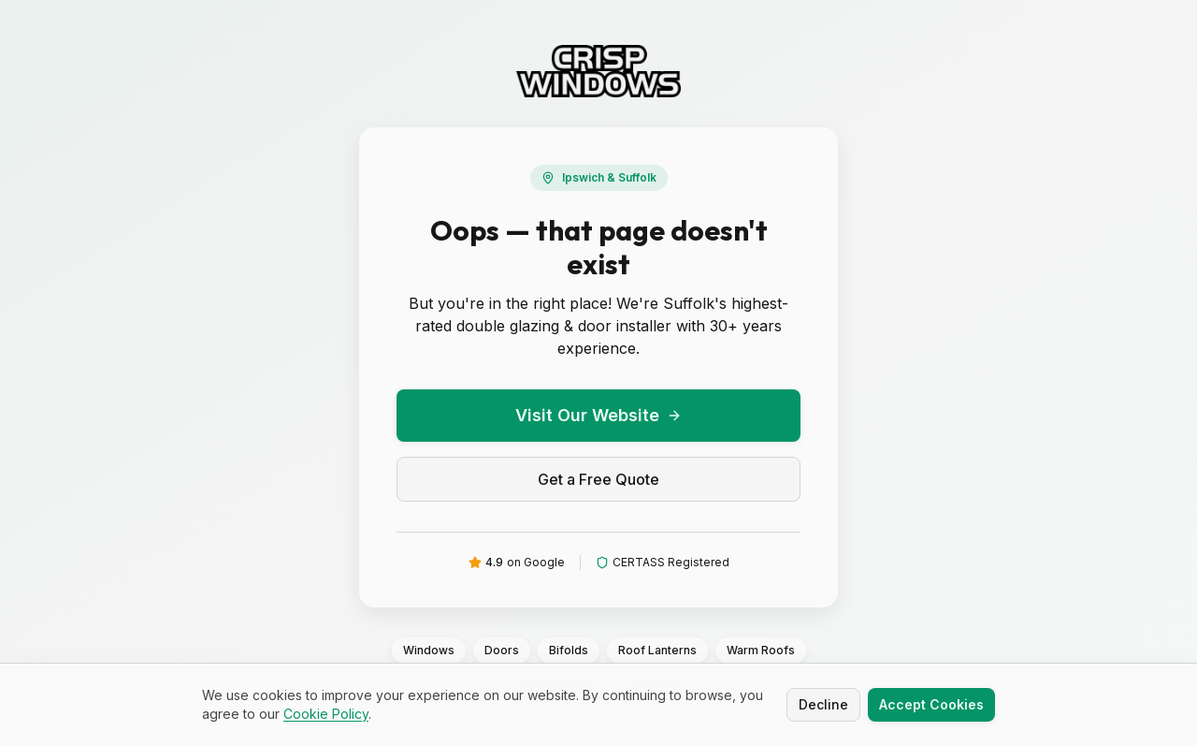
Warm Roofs (761, 650)
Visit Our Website (598, 415)
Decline (823, 705)
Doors (501, 650)
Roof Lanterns (657, 650)
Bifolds (568, 650)
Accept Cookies (931, 705)
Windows (428, 650)
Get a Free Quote (598, 479)
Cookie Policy (325, 715)
